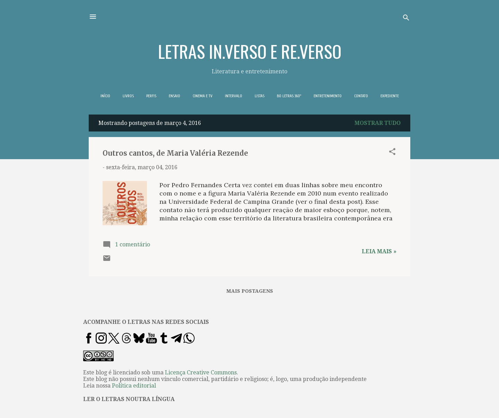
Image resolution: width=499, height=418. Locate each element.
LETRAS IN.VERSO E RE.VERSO (249, 51)
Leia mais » (379, 251)
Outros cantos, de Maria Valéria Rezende (175, 153)
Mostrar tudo (377, 123)
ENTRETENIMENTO (328, 95)
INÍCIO (105, 95)
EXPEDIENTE (389, 95)
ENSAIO (174, 95)
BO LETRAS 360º (289, 95)
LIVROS (128, 95)
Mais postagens (249, 291)
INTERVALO (233, 95)
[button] (392, 152)
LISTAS (259, 95)
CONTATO (361, 95)
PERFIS (151, 95)
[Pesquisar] (406, 18)
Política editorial (134, 385)
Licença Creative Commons (201, 372)
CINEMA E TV (202, 95)
